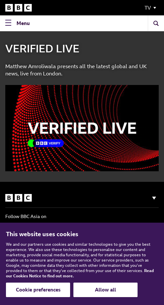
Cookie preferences (38, 290)
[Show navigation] (154, 198)
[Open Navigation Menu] (19, 23)
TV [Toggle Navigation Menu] (147, 8)
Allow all (105, 290)
